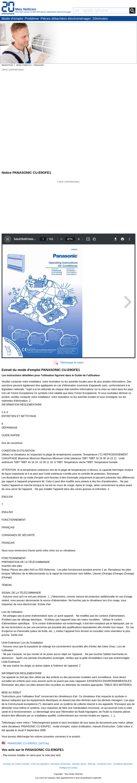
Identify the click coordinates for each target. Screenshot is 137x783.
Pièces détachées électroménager (66, 18)
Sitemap (91, 764)
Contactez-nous (104, 764)
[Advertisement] (68, 206)
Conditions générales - (123, 764)
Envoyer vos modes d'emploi (16, 764)
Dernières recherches (60, 764)
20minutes (100, 18)
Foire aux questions (40, 764)
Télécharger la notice (72, 362)
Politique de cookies (68, 768)
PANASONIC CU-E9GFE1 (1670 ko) (28, 743)
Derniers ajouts (79, 764)
